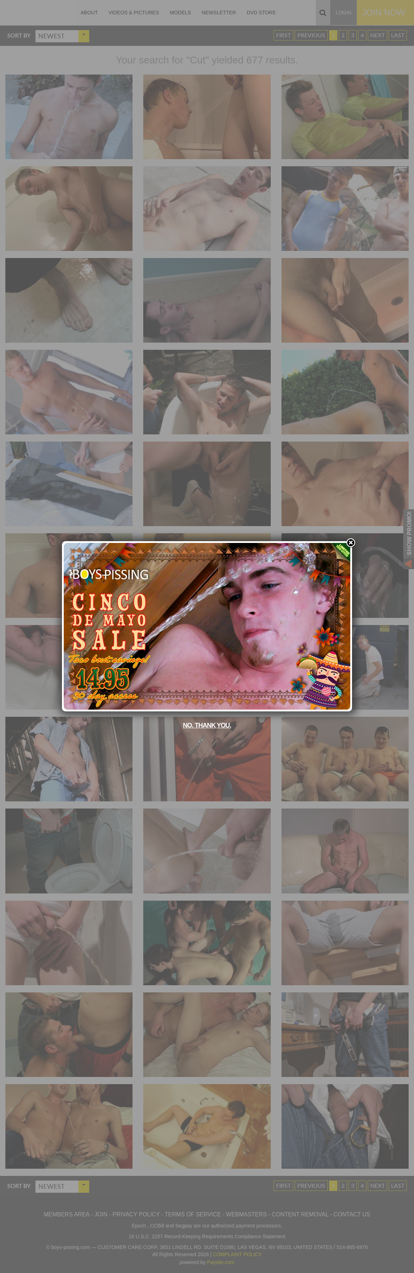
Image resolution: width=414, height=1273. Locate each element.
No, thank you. (207, 725)
